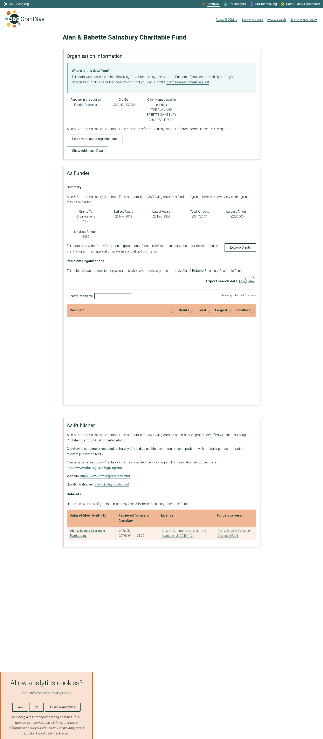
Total (137, 310)
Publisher (91, 105)
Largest (175, 310)
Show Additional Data (87, 151)
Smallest (219, 310)
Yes (20, 707)
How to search (276, 19)
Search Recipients (100, 296)
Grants (99, 310)
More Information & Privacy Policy (46, 693)
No (36, 707)
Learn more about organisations (95, 139)
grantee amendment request (187, 82)
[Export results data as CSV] (243, 283)
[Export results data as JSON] (251, 283)
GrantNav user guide (303, 19)
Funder (78, 105)
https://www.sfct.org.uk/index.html (105, 476)
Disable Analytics (62, 707)
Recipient (77, 310)
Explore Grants (240, 247)
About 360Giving (226, 19)
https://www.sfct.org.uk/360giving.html (95, 468)
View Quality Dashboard (112, 484)
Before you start (252, 19)
